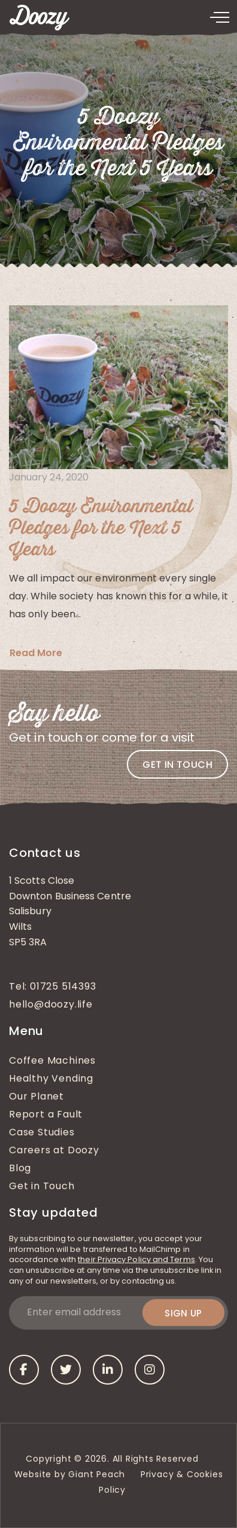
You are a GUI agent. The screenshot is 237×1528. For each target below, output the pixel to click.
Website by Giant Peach (70, 1475)
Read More (36, 653)
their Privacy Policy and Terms (136, 1260)
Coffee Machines (52, 1061)
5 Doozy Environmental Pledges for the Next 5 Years (101, 528)
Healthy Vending (51, 1079)
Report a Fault (46, 1115)
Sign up (183, 1313)
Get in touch (177, 764)
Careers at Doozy (54, 1151)
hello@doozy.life (51, 1005)
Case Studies (42, 1133)
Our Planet (36, 1097)
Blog (20, 1169)
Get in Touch (42, 1187)
